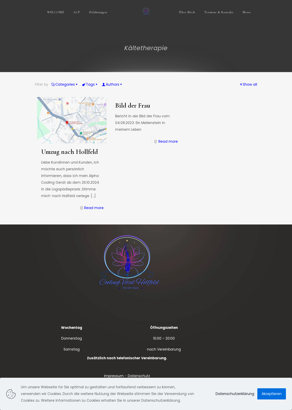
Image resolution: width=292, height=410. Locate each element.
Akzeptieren (272, 393)
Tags (90, 84)
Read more (94, 207)
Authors (112, 84)
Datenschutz (139, 375)
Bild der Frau (132, 105)
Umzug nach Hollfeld (69, 152)
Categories (64, 84)
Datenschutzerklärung (235, 393)
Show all (248, 84)
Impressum (114, 375)
